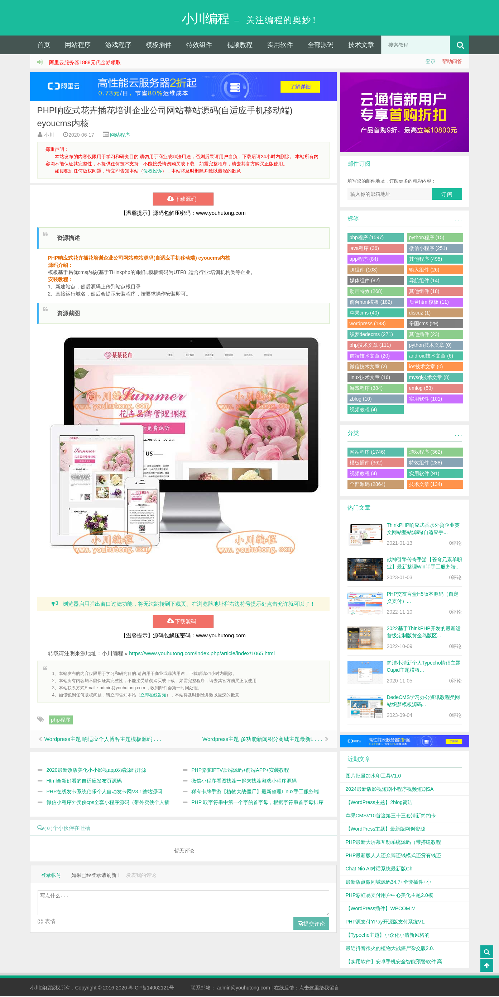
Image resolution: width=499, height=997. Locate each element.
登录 (431, 62)
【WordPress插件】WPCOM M (381, 909)
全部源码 (321, 45)
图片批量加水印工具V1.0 (373, 776)
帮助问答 (452, 62)
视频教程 (240, 45)
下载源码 (183, 200)
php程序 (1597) (367, 238)
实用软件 (280, 45)
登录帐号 (51, 876)
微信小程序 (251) (428, 249)
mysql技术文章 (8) (429, 378)
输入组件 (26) (424, 270)
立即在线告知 (153, 695)
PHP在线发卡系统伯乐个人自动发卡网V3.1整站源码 (105, 792)
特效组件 (199, 45)
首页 (43, 45)
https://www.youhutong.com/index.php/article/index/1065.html (202, 654)
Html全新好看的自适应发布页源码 (84, 781)
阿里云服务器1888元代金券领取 (84, 63)
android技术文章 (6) (431, 356)
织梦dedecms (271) (371, 335)
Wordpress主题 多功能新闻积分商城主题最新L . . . (262, 740)
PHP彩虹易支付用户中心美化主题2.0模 (389, 896)
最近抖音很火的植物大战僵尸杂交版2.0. (390, 949)
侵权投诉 (152, 171)
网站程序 (78, 45)
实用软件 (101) (425, 399)
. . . (458, 220)
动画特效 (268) (366, 292)
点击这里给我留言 (319, 988)
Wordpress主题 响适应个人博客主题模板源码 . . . (102, 740)
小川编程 (40, 988)
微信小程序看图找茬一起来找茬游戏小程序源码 (244, 781)
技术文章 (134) (425, 485)
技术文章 (361, 45)
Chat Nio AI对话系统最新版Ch (379, 869)
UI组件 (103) (364, 270)
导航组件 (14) (424, 281)
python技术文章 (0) (430, 346)
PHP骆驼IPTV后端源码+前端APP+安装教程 (240, 771)
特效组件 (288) (425, 463)
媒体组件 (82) (365, 281)
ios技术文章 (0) (426, 367)
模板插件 (159, 45)
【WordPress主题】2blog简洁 (379, 803)
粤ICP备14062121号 (151, 988)
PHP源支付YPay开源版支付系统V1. (386, 922)
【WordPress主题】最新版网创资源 (386, 829)
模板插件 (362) (366, 463)
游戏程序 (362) (425, 452)
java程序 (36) (364, 249)
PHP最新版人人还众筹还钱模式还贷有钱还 (393, 856)
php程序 (61, 720)
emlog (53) (421, 389)
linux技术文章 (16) (370, 378)
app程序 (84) (364, 260)
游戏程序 (118, 45)
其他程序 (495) (425, 260)
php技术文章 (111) (370, 346)
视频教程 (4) (363, 410)
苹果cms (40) (364, 313)
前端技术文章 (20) (370, 356)
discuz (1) (420, 313)
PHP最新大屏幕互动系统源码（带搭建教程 (393, 843)
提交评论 (311, 925)
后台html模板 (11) (429, 303)
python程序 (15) (427, 238)
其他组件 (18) (424, 292)
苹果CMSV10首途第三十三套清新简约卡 (391, 816)
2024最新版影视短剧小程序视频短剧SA (390, 790)
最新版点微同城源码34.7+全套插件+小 (389, 882)
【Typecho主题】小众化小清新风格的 (388, 936)
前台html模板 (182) (371, 303)
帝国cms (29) (423, 324)
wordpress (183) (368, 324)
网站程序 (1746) (367, 452)
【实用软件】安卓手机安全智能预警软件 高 (394, 962)
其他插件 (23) (424, 335)
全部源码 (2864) (367, 485)
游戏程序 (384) (366, 389)
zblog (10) (361, 399)
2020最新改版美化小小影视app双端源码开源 (97, 771)
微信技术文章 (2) (368, 367)
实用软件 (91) (424, 474)
